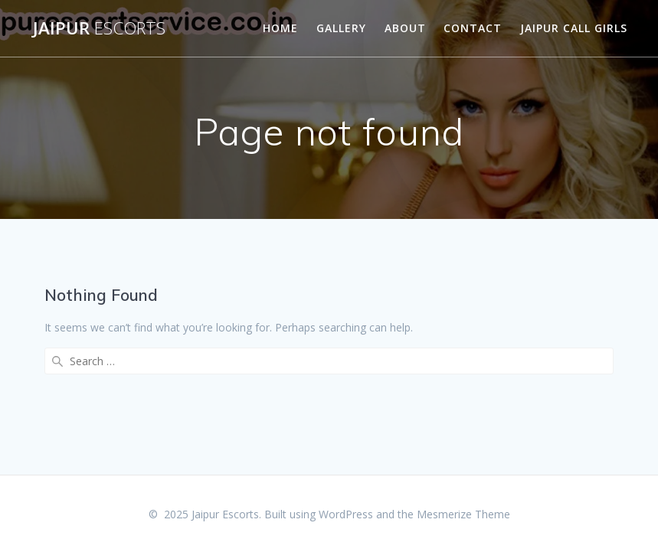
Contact (473, 28)
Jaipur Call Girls (573, 28)
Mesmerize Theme (463, 514)
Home (280, 28)
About (405, 28)
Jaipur (99, 28)
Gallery (341, 28)
